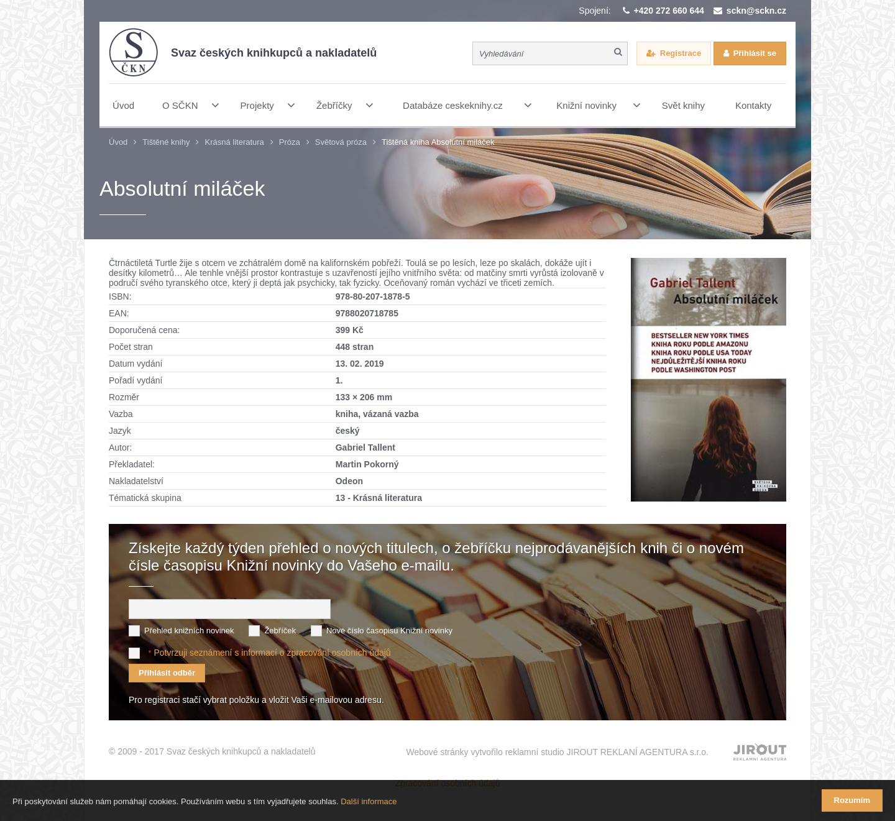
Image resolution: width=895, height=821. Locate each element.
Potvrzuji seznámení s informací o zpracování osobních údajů (272, 653)
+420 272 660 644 (669, 11)
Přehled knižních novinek (189, 630)
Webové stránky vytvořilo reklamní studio (557, 752)
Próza (289, 142)
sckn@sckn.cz (756, 11)
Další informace (369, 801)
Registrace (680, 53)
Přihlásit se (754, 53)
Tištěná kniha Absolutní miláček (438, 142)
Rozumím (852, 800)
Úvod (118, 142)
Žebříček (280, 630)
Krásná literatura (234, 142)
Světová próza (341, 142)
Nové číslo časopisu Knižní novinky (389, 630)
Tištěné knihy (166, 142)
